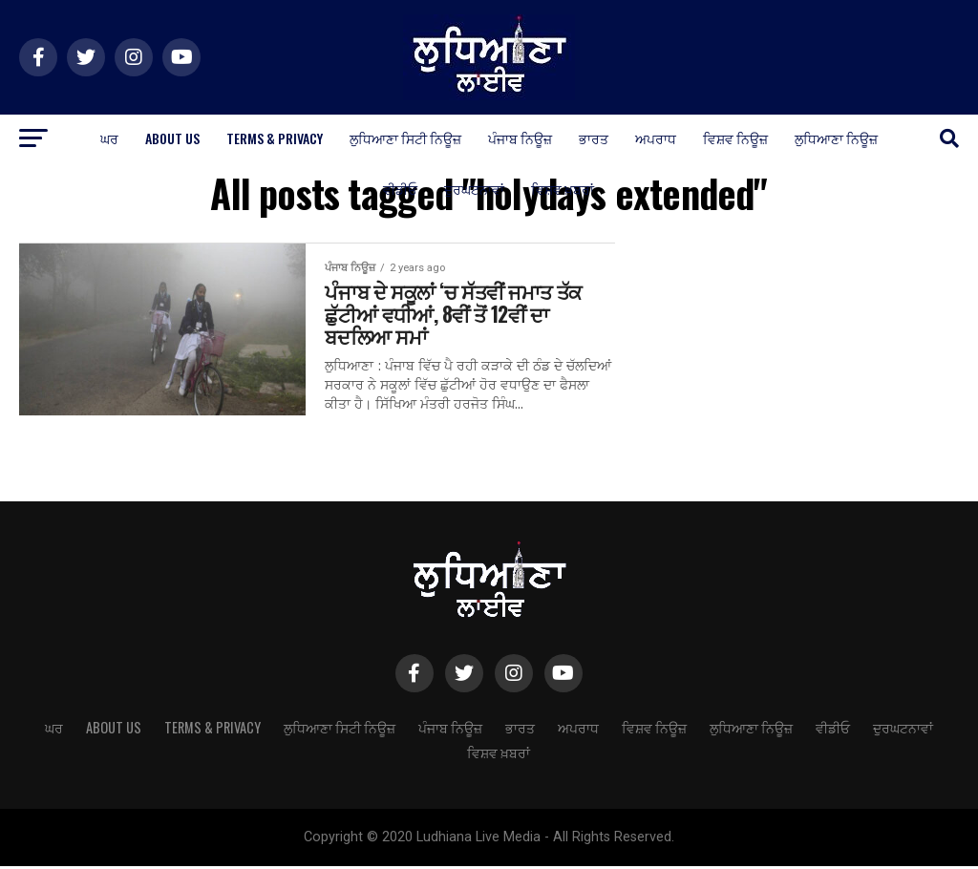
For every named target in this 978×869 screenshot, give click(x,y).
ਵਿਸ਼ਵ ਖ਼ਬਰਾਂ (562, 189)
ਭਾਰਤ (593, 138)
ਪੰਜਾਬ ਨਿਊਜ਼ (520, 138)
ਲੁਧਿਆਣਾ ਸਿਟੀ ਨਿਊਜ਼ (405, 138)
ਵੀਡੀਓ (400, 189)
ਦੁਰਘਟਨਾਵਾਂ (474, 189)
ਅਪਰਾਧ (655, 138)
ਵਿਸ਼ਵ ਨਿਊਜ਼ (735, 138)
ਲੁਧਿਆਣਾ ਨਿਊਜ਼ (836, 138)
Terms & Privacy (274, 138)
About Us (172, 138)
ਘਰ (109, 138)
